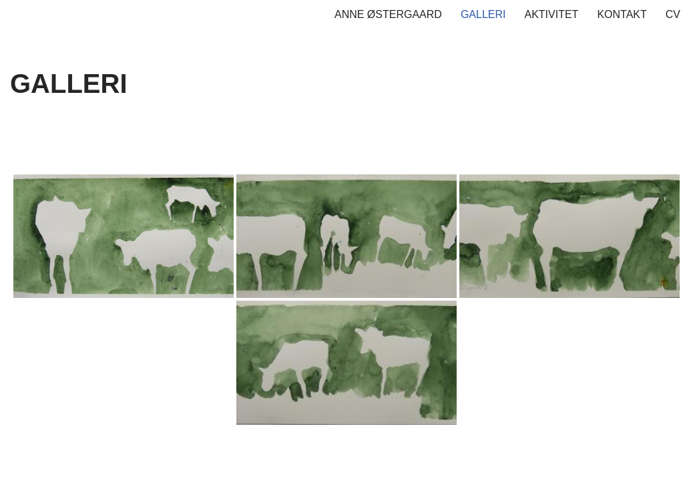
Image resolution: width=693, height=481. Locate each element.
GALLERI (483, 14)
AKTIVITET (551, 14)
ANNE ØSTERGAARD (388, 14)
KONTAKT (621, 14)
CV (673, 14)
